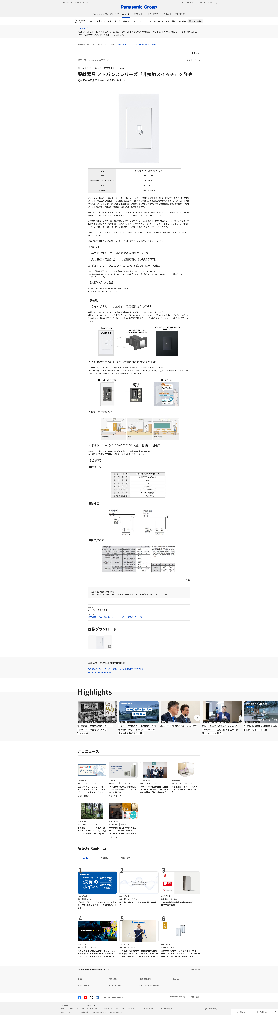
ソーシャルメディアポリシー (147, 1009)
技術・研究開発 (114, 21)
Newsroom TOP (83, 44)
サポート (64, 1009)
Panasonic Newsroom (93, 969)
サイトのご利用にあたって (91, 1009)
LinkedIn (91, 1005)
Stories (182, 21)
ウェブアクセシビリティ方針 (125, 1009)
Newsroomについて (177, 997)
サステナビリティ (144, 21)
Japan (80, 21)
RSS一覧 (194, 997)
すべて (91, 21)
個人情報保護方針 (167, 1009)
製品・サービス (129, 21)
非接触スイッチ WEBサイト (99, 672)
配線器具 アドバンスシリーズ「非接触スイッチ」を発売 (137, 44)
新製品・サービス (135, 617)
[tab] (104, 858)
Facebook (65, 1005)
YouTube (76, 1005)
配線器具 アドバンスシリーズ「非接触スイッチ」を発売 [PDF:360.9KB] (115, 669)
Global (194, 969)
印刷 (195, 53)
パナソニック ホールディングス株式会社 (75, 3)
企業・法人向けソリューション (111, 617)
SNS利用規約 (108, 1009)
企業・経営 (100, 21)
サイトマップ (74, 1009)
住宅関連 (111, 44)
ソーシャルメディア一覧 (112, 998)
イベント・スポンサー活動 (164, 21)
